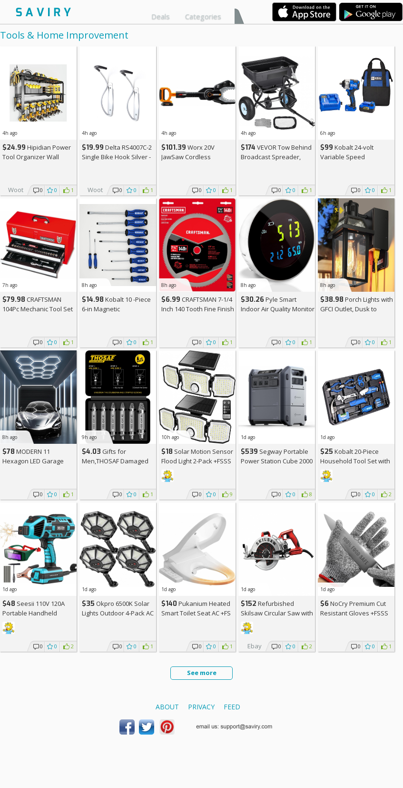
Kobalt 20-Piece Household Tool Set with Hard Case (355, 460)
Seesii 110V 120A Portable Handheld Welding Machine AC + (37, 612)
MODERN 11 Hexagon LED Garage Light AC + (33, 460)
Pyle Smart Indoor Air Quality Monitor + (278, 308)
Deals (160, 16)
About (167, 706)
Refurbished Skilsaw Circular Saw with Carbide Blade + (277, 612)
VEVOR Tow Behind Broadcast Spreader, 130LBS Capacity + (276, 156)
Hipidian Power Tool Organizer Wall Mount (36, 156)
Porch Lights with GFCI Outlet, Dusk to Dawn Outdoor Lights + (356, 308)
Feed (232, 706)
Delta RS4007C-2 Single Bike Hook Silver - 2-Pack (117, 156)
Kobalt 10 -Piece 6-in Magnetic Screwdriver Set (116, 308)
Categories (203, 16)
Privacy (201, 706)
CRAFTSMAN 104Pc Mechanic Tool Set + (37, 308)
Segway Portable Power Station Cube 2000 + (277, 460)
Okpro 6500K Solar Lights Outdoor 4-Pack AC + (118, 612)
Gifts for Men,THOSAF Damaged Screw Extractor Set (115, 460)
